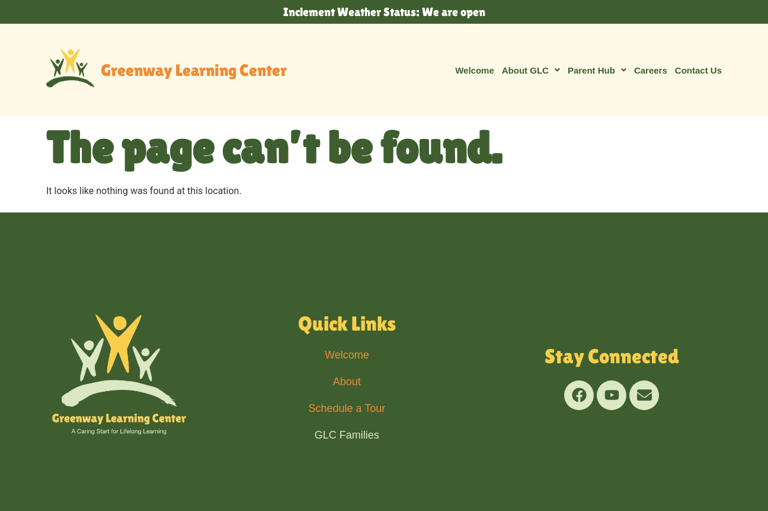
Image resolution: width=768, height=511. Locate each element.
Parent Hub (597, 70)
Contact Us (698, 70)
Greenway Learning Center (194, 70)
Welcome (474, 70)
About (347, 382)
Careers (650, 70)
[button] (531, 70)
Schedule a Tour (346, 408)
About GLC (531, 70)
